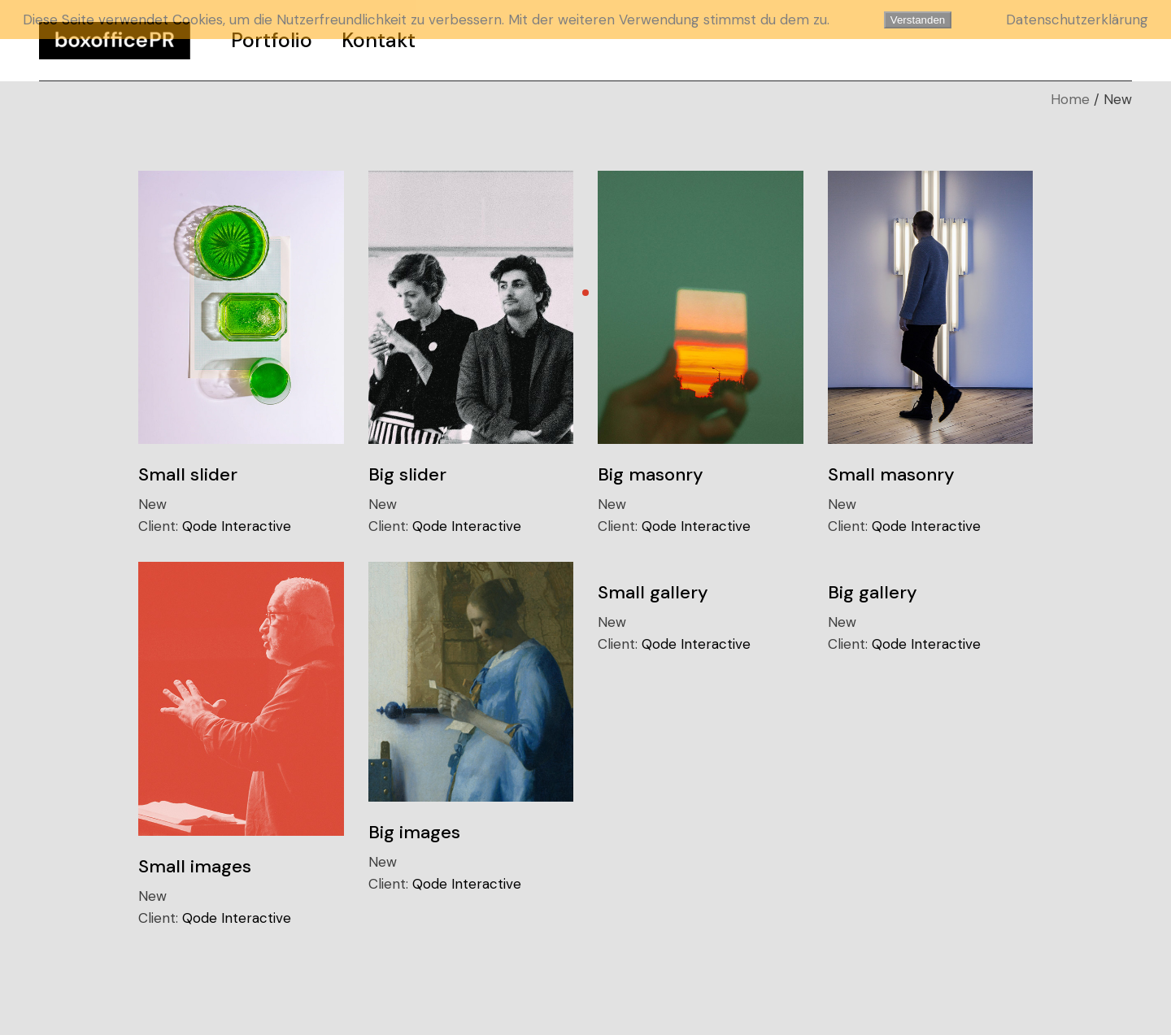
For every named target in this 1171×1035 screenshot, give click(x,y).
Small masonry (891, 474)
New (152, 504)
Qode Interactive (236, 526)
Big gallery (872, 592)
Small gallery (653, 592)
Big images (414, 832)
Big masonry (650, 474)
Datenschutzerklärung (1077, 19)
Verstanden (917, 20)
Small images (194, 866)
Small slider (187, 474)
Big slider (407, 474)
